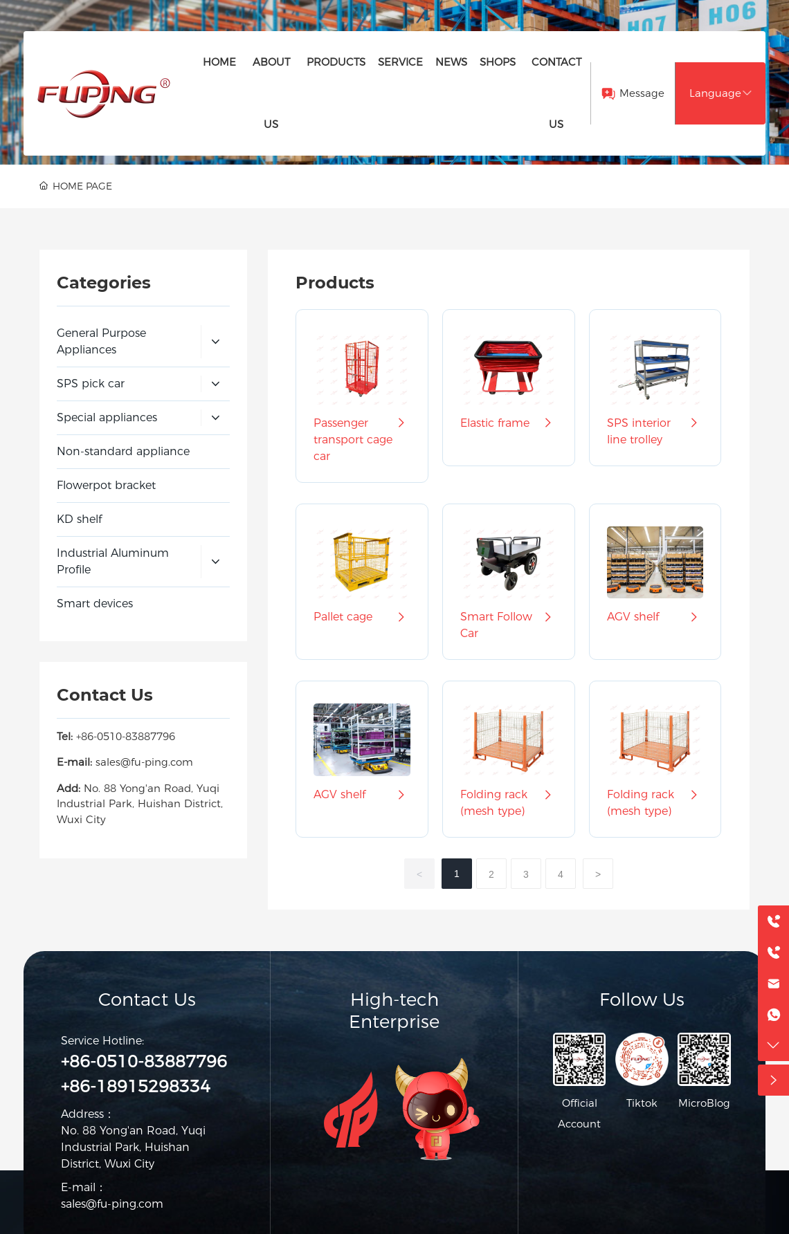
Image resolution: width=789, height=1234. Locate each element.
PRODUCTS (117, 164)
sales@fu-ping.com (144, 761)
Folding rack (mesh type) (508, 803)
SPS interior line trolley (655, 431)
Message (641, 93)
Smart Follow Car (508, 625)
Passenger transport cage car (362, 440)
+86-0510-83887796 (125, 736)
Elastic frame (508, 423)
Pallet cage (362, 617)
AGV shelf (655, 617)
